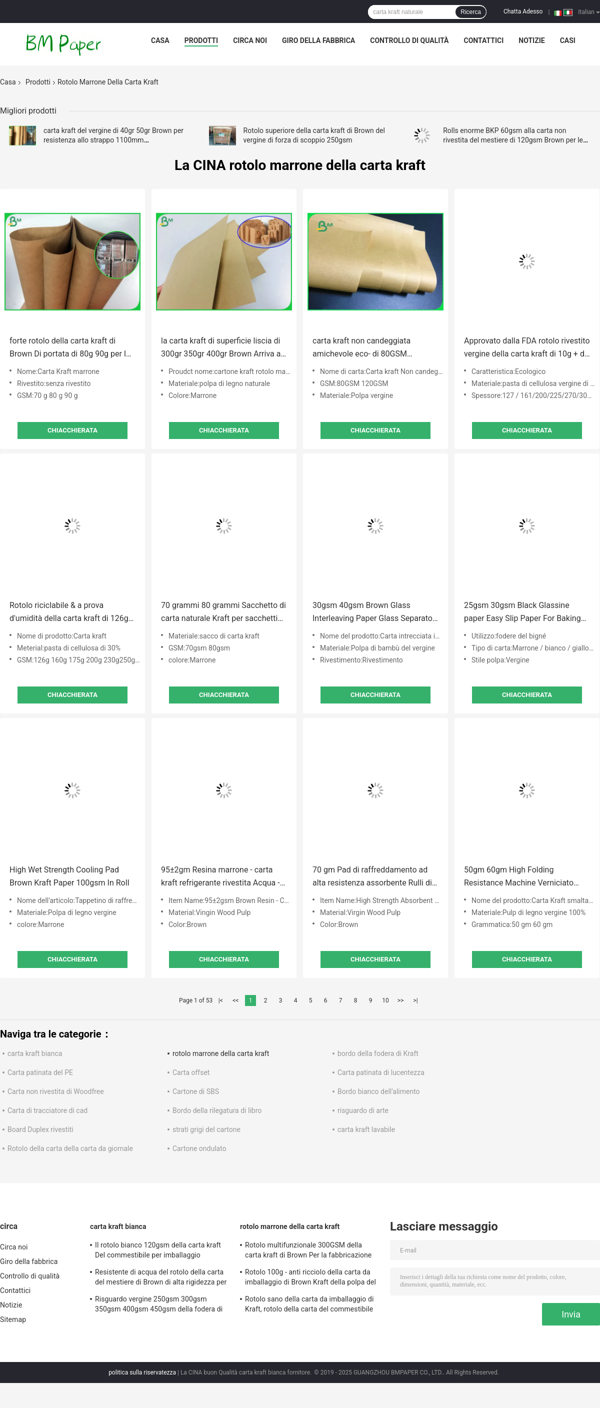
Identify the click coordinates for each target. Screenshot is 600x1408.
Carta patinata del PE (40, 1072)
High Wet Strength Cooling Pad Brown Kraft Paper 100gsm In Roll (70, 876)
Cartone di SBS (195, 1092)
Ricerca (470, 12)
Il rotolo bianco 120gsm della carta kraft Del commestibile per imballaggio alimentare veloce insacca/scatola (158, 1251)
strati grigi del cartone (206, 1130)
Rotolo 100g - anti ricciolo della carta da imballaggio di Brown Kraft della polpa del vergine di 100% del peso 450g (310, 1278)
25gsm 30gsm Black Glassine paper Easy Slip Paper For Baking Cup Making (522, 612)
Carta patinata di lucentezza (381, 1072)
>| (415, 1000)
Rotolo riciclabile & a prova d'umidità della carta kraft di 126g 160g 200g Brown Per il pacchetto (70, 612)
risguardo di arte (363, 1110)
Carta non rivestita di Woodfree (56, 1092)
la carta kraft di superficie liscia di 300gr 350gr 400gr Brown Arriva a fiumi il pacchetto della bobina (220, 348)
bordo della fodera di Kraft (378, 1054)
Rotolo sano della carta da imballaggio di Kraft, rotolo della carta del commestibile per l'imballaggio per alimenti (309, 1305)
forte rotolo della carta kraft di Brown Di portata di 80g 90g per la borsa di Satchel (70, 348)
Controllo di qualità (409, 40)
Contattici (484, 40)
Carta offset (191, 1072)
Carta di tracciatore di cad (48, 1110)
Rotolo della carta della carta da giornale (70, 1148)
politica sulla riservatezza (142, 1372)
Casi (568, 40)
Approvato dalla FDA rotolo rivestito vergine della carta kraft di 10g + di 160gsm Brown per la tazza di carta (527, 348)
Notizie (531, 40)
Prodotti (201, 40)
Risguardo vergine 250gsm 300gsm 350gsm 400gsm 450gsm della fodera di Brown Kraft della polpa (158, 1305)
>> (401, 1000)
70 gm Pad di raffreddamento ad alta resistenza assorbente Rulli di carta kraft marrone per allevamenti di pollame (375, 877)
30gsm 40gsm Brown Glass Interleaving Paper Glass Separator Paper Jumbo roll (373, 612)
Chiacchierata (73, 430)
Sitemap (13, 1320)
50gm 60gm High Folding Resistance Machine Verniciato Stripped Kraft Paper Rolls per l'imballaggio (519, 877)
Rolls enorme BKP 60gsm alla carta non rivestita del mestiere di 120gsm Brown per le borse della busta (513, 140)
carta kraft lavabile (366, 1130)
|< (220, 1000)
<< (235, 1000)
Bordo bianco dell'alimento (379, 1092)
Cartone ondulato (199, 1148)
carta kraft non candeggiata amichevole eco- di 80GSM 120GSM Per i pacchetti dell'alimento (361, 348)
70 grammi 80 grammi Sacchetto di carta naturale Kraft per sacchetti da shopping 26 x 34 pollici (223, 612)
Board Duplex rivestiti (41, 1130)
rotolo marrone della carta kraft (220, 1054)
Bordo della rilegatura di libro (217, 1110)
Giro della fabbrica (318, 40)
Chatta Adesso (523, 11)
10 (385, 1000)
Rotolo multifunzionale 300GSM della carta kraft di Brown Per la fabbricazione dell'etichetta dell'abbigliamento (308, 1251)
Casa (160, 40)
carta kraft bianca (35, 1054)
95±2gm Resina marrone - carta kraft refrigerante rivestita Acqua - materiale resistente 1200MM (220, 877)
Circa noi (250, 40)
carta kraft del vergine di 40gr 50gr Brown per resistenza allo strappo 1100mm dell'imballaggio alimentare (114, 140)
